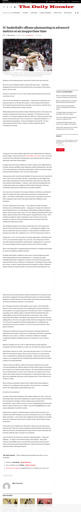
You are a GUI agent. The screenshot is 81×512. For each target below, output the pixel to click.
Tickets (61, 1)
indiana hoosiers (8, 436)
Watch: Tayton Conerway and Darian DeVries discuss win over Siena (44, 472)
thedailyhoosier (22, 423)
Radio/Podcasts (73, 1)
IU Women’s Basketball (46, 13)
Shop (66, 1)
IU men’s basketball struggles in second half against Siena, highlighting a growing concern (27, 473)
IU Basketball (17, 13)
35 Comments (37, 35)
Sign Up (46, 1)
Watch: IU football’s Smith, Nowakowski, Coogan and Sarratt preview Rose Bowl (18, 2)
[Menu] (78, 13)
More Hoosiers (68, 13)
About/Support (52, 1)
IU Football (26, 13)
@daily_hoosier (26, 426)
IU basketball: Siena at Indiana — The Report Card (10, 471)
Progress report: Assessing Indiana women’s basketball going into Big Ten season (66, 107)
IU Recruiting (34, 13)
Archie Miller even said (19, 149)
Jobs (57, 1)
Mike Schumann (11, 35)
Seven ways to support (12, 429)
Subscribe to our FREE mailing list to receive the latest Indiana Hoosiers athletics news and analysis (67, 142)
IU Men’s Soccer (58, 13)
